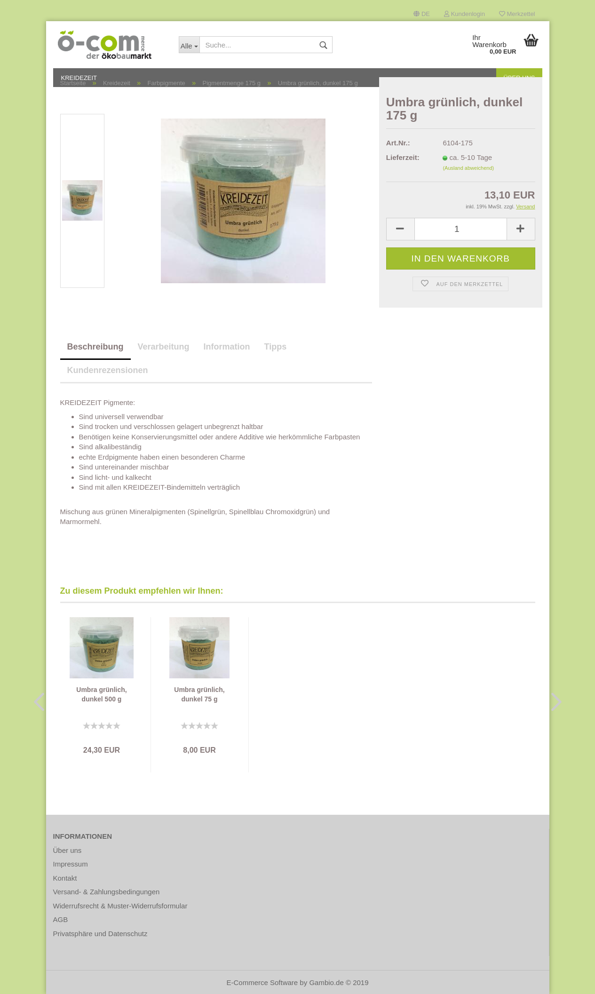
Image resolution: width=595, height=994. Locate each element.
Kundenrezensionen (107, 370)
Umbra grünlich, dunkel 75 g (199, 694)
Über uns (67, 850)
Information (227, 346)
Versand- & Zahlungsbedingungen (106, 892)
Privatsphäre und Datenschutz (100, 934)
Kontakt (65, 878)
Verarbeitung (164, 346)
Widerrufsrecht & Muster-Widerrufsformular (120, 906)
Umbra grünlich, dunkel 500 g (101, 694)
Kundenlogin (464, 13)
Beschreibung (95, 346)
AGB (60, 919)
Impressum (70, 864)
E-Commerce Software (262, 982)
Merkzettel (517, 13)
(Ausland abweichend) (468, 168)
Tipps (275, 346)
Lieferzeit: (403, 157)
